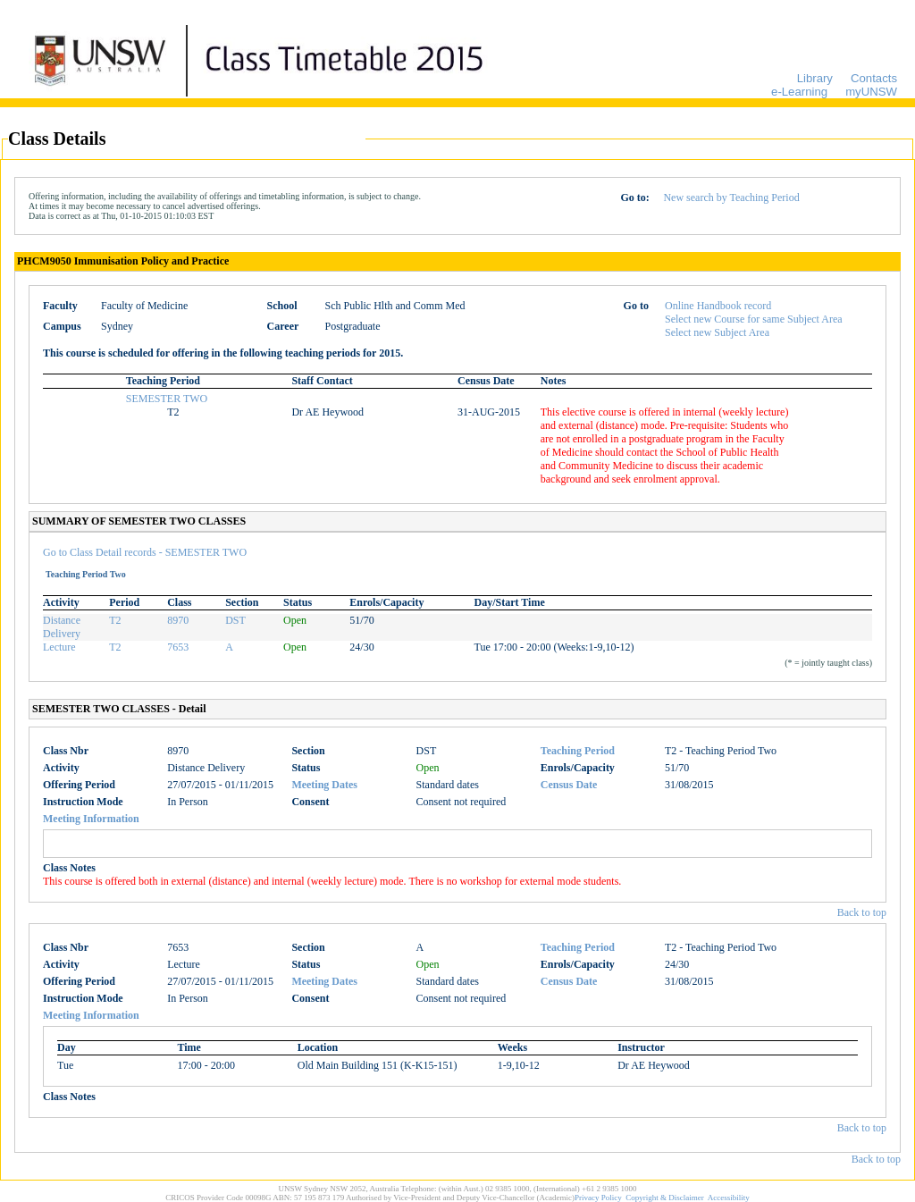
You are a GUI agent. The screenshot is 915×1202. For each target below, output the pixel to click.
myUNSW (871, 91)
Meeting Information (91, 818)
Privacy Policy (598, 1197)
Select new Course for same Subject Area (754, 319)
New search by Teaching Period (731, 197)
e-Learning (799, 91)
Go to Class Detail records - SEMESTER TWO (145, 552)
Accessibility (729, 1197)
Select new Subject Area (717, 332)
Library (815, 78)
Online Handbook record (718, 305)
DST (235, 620)
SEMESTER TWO (166, 398)
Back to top (861, 912)
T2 (115, 620)
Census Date (569, 784)
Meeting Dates (324, 784)
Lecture (59, 647)
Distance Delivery (61, 627)
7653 (178, 647)
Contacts (874, 78)
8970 (178, 620)
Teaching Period (578, 750)
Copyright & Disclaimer (664, 1197)
